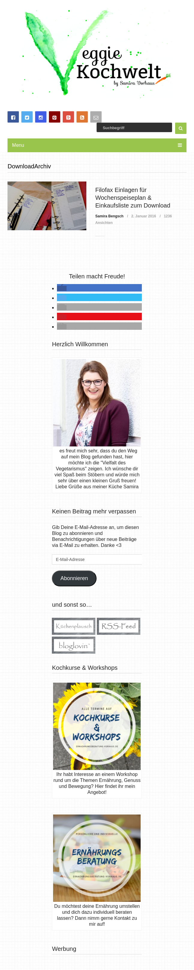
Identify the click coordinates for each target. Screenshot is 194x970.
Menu (18, 145)
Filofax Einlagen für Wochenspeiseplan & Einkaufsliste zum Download (132, 198)
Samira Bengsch (109, 216)
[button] (62, 288)
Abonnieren (74, 578)
